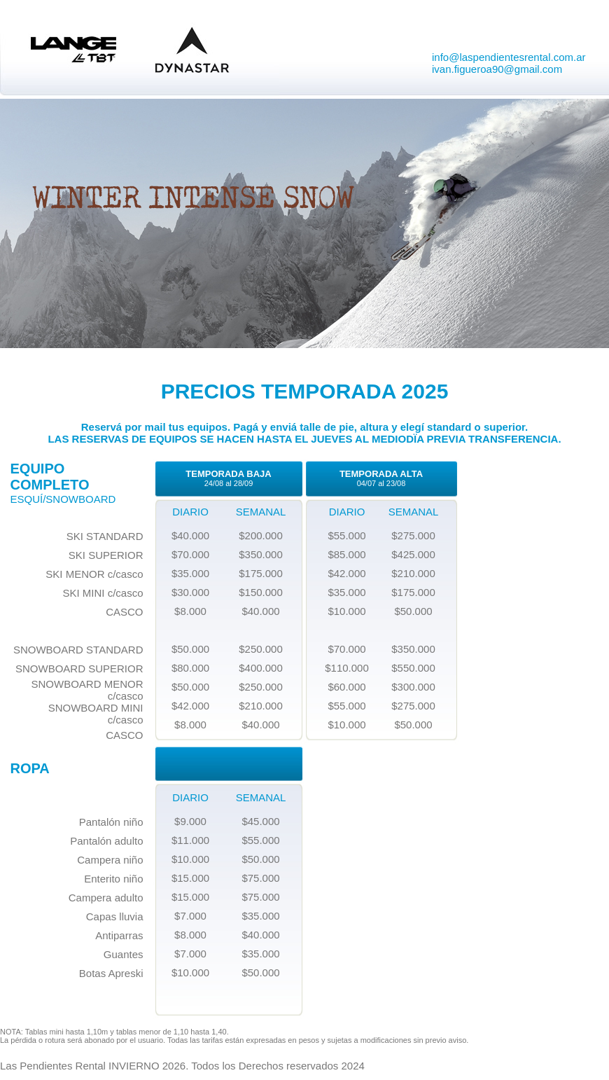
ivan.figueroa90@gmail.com (497, 69)
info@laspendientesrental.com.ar (509, 57)
